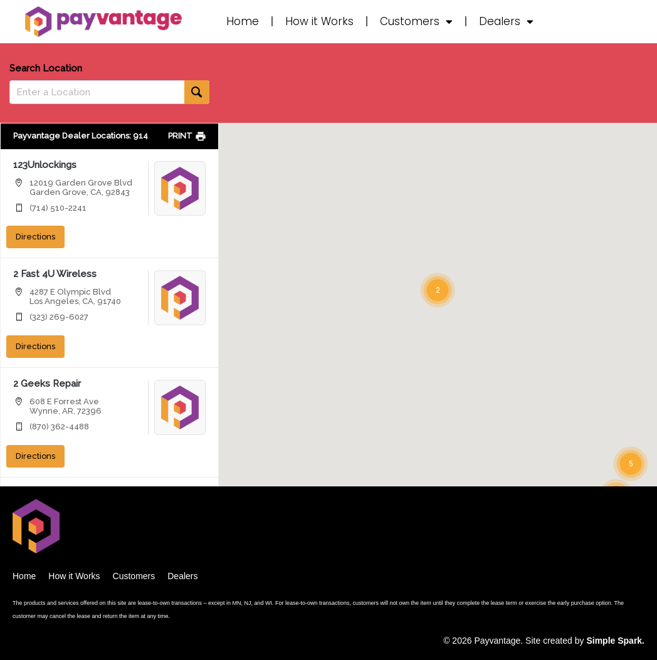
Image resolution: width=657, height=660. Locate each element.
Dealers (506, 21)
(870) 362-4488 (59, 426)
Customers (416, 21)
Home (242, 21)
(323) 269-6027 (58, 317)
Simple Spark (614, 641)
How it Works (319, 21)
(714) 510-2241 (58, 207)
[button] (437, 290)
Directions (35, 236)
